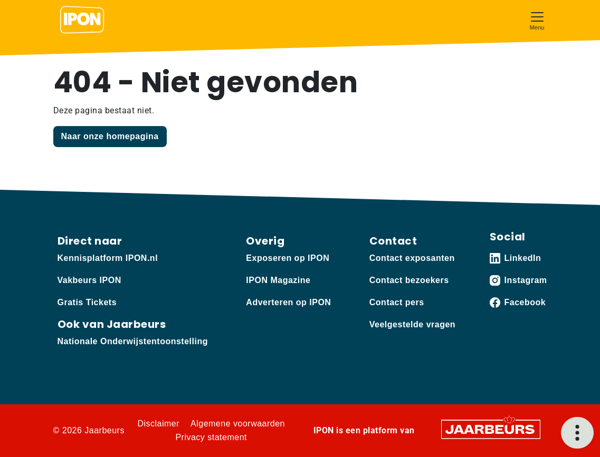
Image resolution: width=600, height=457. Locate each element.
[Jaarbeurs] (490, 429)
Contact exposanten (412, 258)
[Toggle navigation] (537, 20)
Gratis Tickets (87, 302)
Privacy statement (211, 437)
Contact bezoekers (409, 280)
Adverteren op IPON (288, 302)
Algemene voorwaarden (238, 423)
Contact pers (396, 302)
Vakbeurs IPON (89, 280)
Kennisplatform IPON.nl (108, 258)
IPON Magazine (278, 280)
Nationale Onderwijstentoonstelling (133, 341)
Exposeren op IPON (287, 258)
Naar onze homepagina (110, 136)
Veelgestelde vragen (412, 324)
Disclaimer (158, 423)
